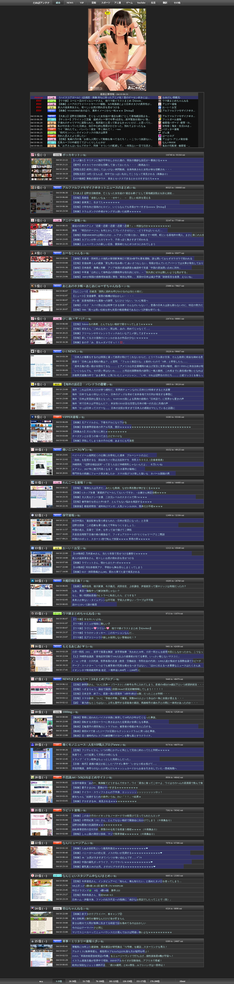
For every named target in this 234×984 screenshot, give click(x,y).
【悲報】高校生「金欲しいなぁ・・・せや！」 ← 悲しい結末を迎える (111, 197)
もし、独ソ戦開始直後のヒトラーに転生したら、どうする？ (104, 595)
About (182, 981)
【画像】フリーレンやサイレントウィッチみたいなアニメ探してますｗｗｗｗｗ (115, 333)
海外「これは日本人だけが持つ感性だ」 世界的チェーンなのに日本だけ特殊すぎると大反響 (121, 389)
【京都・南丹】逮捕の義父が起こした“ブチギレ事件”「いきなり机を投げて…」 (115, 763)
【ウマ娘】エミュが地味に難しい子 (91, 623)
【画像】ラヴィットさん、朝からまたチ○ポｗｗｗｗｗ (101, 562)
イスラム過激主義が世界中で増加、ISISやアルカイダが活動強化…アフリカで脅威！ (117, 960)
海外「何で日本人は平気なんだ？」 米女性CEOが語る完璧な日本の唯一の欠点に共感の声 (120, 403)
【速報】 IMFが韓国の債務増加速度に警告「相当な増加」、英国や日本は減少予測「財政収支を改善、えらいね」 (133, 276)
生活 (153, 2)
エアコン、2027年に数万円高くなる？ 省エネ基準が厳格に (104, 469)
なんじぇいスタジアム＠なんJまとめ (86, 875)
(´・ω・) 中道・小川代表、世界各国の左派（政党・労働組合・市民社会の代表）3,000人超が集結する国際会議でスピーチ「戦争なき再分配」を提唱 (136, 663)
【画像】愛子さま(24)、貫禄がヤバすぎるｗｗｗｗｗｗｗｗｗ (105, 787)
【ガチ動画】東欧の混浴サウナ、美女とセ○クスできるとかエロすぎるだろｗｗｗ (115, 178)
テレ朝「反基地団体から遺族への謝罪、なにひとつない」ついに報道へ (110, 300)
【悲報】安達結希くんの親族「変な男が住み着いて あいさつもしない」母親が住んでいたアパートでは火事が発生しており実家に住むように (137, 265)
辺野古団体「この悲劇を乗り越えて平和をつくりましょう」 (104, 525)
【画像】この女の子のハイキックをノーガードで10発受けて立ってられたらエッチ (116, 815)
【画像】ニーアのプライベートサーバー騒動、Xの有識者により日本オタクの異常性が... (105, 104)
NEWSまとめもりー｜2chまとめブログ (88, 679)
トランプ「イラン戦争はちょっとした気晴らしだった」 (102, 759)
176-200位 (155, 981)
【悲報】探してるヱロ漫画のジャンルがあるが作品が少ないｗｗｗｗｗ (110, 337)
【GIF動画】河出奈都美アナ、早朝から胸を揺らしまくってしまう (107, 567)
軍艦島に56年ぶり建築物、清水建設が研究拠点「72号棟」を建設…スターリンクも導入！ (119, 946)
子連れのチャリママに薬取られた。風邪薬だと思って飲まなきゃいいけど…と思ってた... (105, 123)
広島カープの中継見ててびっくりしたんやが (81, 142)
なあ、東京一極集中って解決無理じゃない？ (96, 590)
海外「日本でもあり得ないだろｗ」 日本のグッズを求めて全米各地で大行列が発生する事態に (122, 394)
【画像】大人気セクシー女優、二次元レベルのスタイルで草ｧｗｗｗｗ (109, 497)
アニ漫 (117, 2)
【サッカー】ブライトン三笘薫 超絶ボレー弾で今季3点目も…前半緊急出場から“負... (104, 119)
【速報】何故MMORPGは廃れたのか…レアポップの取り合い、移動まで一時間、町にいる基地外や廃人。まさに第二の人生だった (138, 237)
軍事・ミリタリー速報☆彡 (80, 941)
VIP (82, 2)
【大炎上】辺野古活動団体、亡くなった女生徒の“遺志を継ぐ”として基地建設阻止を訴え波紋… (123, 193)
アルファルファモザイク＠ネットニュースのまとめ (96, 187)
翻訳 (165, 2)
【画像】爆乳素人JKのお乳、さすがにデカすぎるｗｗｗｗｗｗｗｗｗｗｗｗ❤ (113, 866)
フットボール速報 (171, 119)
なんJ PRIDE (169, 142)
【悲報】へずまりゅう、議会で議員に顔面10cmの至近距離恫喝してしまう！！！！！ (117, 689)
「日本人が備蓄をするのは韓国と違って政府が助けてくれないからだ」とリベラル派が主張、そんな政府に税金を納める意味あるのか (137, 359)
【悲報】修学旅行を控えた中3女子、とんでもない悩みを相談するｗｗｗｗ (112, 501)
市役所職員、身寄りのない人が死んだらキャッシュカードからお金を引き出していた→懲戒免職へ (124, 768)
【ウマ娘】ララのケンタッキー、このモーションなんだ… (103, 632)
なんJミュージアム (75, 842)
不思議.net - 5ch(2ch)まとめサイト (84, 777)
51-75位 (86, 981)
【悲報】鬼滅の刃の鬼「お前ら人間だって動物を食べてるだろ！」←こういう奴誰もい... (105, 139)
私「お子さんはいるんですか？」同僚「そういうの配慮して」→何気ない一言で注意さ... (105, 146)
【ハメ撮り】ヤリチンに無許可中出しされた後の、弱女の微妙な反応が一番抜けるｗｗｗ (119, 160)
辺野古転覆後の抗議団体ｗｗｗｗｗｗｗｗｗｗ (97, 824)
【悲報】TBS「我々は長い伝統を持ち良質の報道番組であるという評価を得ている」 (117, 309)
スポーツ (105, 2)
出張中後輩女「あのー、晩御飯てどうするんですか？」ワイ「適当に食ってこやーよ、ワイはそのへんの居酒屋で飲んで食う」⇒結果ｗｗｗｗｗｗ (137, 785)
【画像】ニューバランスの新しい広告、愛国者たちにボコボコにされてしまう (113, 244)
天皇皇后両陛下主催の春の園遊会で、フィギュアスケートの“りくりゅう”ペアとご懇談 (118, 534)
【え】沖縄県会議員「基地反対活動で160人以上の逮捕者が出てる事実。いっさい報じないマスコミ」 (126, 656)
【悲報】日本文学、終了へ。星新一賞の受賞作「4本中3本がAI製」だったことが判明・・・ (121, 693)
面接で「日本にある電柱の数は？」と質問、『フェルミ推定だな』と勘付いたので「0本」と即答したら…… (130, 361)
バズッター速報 (170, 129)
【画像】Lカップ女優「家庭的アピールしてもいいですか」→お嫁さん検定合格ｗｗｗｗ (119, 492)
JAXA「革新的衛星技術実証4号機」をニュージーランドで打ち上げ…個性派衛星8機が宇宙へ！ (123, 956)
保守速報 (68, 515)
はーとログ (168, 135)
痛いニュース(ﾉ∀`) (74, 449)
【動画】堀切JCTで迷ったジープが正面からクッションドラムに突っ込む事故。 (114, 731)
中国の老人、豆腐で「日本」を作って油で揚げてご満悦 (102, 529)
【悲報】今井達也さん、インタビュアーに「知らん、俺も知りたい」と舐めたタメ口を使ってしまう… (127, 881)
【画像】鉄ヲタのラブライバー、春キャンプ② (97, 914)
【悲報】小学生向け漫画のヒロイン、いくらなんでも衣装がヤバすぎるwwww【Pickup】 (119, 206)
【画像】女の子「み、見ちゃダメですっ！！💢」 (98, 342)
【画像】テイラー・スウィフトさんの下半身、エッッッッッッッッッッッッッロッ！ (117, 792)
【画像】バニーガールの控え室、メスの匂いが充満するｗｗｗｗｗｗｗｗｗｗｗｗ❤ (117, 853)
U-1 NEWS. (70, 351)
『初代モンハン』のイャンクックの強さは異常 (83, 133)
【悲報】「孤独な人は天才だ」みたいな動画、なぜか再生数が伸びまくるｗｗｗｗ (116, 488)
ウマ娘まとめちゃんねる (175, 100)
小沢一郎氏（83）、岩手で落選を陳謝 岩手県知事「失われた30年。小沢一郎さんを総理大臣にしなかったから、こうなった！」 (137, 653)
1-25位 (59, 981)
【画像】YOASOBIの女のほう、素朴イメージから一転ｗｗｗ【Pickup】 (96, 111)
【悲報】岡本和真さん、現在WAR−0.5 (92, 895)
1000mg (67, 711)
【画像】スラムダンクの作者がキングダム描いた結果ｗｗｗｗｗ (106, 211)
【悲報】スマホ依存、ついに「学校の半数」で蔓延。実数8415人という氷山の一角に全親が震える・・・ (128, 698)
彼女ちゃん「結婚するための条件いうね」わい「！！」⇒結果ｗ (106, 796)
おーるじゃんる (73, 253)
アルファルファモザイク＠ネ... (178, 110)
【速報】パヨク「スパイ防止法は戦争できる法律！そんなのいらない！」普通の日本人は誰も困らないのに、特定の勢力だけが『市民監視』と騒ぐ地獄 (137, 307)
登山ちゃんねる (73, 908)
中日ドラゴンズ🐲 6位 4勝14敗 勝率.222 (96, 890)
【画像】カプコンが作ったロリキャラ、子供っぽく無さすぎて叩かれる (110, 239)
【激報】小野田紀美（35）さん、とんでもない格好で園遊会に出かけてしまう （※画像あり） (122, 820)
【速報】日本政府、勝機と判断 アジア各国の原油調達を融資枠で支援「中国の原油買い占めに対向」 (127, 267)
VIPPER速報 (70, 416)
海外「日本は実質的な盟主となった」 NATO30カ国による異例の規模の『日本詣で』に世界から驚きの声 (128, 398)
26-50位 (72, 981)
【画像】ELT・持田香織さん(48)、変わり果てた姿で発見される (106, 571)
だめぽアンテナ (41, 2)
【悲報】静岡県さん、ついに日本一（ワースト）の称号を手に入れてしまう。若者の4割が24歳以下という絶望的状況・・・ (138, 684)
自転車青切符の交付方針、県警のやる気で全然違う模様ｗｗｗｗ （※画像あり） (115, 829)
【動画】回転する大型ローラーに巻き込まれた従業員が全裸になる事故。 (111, 722)
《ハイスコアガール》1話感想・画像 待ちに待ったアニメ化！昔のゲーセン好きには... (103, 97)
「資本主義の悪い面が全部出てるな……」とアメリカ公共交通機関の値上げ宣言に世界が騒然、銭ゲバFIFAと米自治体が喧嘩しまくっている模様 (137, 368)
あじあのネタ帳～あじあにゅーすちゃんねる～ (93, 286)
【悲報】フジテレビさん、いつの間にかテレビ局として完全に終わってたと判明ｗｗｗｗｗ (121, 750)
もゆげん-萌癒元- (171, 97)
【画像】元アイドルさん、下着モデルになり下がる (99, 422)
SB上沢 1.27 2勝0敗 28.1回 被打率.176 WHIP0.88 (97, 885)
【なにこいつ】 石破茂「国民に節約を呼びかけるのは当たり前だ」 (108, 291)
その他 (177, 2)
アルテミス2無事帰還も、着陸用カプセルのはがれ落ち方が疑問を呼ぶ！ (111, 951)
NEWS (70, 2)
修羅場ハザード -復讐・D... (176, 122)
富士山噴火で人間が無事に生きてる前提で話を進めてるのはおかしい (109, 923)
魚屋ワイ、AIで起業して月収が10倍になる (95, 754)
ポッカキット (71, 154)
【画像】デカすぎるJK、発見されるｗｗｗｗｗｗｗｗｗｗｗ (104, 801)
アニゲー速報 (169, 104)
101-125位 (114, 981)
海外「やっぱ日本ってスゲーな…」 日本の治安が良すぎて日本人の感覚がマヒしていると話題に (123, 408)
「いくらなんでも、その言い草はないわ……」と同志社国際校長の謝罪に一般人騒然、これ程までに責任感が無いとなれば (137, 370)
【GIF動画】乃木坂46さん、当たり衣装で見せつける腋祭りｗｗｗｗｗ (110, 553)
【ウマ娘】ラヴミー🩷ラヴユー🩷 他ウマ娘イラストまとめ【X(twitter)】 (112, 628)
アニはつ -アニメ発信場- (175, 139)
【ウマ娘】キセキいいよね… (87, 619)
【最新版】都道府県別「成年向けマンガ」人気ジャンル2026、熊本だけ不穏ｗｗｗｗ (117, 506)
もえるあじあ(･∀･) (75, 646)
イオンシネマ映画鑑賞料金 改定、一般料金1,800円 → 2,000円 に (106, 670)
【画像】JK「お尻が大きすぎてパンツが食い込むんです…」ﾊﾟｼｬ (107, 857)
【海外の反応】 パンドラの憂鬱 (84, 384)
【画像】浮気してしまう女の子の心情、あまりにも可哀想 (103, 440)
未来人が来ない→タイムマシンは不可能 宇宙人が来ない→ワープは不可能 (112, 600)
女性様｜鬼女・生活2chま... (176, 126)
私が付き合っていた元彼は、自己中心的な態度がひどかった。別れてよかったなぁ (102, 126)
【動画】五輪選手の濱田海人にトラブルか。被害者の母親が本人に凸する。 (112, 726)
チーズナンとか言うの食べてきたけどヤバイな (97, 436)
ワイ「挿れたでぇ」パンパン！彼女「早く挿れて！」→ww (89, 129)
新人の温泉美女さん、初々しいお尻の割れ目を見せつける (89, 107)
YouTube (141, 2)
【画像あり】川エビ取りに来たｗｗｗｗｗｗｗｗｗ (99, 431)
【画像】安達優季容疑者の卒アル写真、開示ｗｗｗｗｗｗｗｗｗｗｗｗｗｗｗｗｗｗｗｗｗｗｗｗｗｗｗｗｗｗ (131, 427)
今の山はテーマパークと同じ (87, 927)
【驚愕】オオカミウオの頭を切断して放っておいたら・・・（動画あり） (111, 164)
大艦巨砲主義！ (73, 580)
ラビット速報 (71, 810)
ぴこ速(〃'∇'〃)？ (74, 318)
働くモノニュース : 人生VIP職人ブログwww (91, 744)
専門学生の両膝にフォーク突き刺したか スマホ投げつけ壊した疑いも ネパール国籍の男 (121, 473)
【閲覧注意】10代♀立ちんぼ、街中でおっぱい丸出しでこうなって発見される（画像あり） (120, 174)
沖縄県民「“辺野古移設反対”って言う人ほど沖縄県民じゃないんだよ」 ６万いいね (117, 464)
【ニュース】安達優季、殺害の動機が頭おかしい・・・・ (103, 296)
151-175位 (141, 981)
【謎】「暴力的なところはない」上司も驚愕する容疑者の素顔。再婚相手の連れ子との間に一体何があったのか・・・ (135, 702)
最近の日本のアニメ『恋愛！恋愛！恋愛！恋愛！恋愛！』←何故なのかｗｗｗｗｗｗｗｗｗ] (121, 225)
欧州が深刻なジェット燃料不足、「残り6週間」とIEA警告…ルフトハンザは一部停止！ (118, 965)
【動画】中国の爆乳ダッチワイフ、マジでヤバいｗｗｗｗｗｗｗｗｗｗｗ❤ (112, 862)
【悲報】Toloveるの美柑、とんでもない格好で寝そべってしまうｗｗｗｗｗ (112, 324)
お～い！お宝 (169, 107)
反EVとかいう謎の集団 (84, 604)
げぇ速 (165, 132)
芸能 (94, 2)
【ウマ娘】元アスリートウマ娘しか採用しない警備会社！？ (104, 637)
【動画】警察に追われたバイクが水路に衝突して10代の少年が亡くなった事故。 (115, 717)
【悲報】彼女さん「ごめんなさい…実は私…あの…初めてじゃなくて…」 (111, 328)
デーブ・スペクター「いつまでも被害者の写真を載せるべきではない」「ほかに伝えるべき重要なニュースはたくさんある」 (136, 667)
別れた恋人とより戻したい (72, 136)
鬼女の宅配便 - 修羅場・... (176, 145)
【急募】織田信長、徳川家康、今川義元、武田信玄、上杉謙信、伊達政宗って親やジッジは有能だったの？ (129, 586)
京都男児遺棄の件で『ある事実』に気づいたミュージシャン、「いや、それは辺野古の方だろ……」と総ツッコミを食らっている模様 (137, 377)
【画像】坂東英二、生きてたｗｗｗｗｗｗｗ (96, 202)
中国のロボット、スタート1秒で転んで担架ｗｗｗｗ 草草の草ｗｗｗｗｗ (111, 539)
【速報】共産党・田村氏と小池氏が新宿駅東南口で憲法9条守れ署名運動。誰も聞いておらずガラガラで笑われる (132, 258)
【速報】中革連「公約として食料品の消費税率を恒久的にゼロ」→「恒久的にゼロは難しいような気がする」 (130, 272)
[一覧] (83, 155)
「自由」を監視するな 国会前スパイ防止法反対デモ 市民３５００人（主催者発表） (118, 459)
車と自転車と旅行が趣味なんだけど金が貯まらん (98, 918)
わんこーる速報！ (74, 482)
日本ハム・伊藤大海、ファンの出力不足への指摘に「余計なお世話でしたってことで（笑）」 (122, 899)
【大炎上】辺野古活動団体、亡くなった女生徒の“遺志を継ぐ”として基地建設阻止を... (104, 116)
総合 (58, 2)
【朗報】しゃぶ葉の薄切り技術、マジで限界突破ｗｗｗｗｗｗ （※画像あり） (114, 834)
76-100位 (100, 981)
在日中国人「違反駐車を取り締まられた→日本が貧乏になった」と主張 (110, 520)
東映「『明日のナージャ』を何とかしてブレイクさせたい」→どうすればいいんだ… (117, 230)
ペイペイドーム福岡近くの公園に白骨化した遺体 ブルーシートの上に (110, 455)
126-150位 (127, 981)
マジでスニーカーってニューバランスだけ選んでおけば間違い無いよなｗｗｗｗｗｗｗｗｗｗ (122, 932)
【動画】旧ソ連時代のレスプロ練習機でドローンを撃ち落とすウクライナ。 (112, 735)
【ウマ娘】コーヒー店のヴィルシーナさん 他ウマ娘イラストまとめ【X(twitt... (100, 101)
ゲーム (129, 2)
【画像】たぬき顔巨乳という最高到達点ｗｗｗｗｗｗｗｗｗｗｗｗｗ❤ (110, 848)
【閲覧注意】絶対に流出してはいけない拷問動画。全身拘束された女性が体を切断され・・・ (122, 169)
